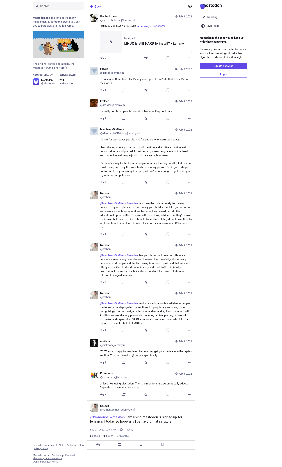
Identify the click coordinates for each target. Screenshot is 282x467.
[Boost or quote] (124, 58)
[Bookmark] (168, 58)
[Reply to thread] (103, 90)
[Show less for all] (190, 6)
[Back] (136, 6)
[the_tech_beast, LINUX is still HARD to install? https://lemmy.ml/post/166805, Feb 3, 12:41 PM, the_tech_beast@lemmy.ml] (141, 37)
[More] (190, 58)
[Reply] (103, 58)
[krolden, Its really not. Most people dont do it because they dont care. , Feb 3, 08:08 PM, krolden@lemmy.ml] (141, 110)
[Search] (58, 6)
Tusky (130, 429)
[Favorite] (146, 58)
